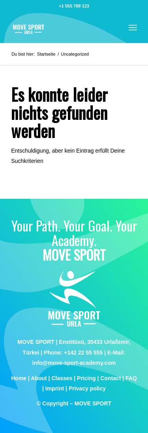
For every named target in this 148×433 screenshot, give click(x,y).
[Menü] (133, 27)
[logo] (61, 27)
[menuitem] (133, 27)
